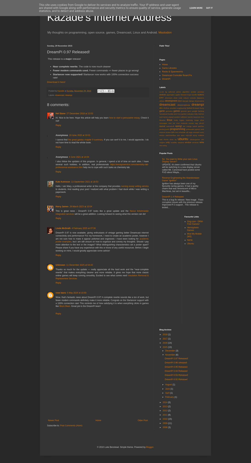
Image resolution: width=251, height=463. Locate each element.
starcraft (189, 135)
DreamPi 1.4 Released (173, 197)
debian (162, 101)
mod (178, 123)
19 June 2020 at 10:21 (79, 135)
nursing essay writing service (135, 186)
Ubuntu (190, 243)
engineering (181, 108)
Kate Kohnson (63, 182)
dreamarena (199, 101)
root (176, 132)
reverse (162, 132)
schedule (182, 132)
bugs (189, 95)
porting (162, 129)
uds (202, 139)
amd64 (193, 92)
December (170, 350)
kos (202, 117)
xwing (164, 145)
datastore (200, 98)
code (180, 98)
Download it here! (56, 82)
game (162, 111)
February (169, 397)
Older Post (143, 420)
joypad (170, 117)
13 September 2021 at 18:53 (84, 182)
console (193, 98)
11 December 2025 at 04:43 (79, 265)
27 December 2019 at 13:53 (79, 113)
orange (189, 126)
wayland (181, 142)
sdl (187, 132)
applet (177, 95)
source (162, 135)
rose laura (61, 293)
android (162, 95)
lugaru (181, 120)
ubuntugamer (195, 139)
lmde (176, 120)
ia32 (175, 114)
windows (195, 142)
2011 (165, 415)
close (175, 98)
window (188, 142)
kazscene (197, 117)
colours (186, 98)
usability (174, 142)
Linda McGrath (63, 228)
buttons (201, 95)
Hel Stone (60, 113)
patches (201, 126)
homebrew (163, 114)
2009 (165, 423)
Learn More (196, 8)
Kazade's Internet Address (109, 17)
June (167, 389)
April (167, 393)
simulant (196, 132)
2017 (165, 339)
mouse (191, 123)
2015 (165, 347)
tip (175, 139)
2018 (165, 334)
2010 (165, 419)
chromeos (168, 98)
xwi (160, 145)
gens (189, 111)
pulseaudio (190, 129)
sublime (201, 135)
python (197, 129)
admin (178, 92)
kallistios (184, 117)
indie (196, 114)
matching (189, 120)
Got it (209, 8)
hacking (201, 111)
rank (202, 129)
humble (170, 114)
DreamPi (166, 79)
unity (168, 142)
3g (166, 92)
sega (191, 132)
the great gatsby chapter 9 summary (85, 139)
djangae (185, 101)
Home (98, 420)
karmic (190, 117)
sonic (202, 132)
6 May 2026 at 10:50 (76, 293)
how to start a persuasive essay (124, 118)
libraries (162, 120)
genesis (184, 111)
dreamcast (59, 95)
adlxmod (171, 92)
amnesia (201, 92)
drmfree (166, 108)
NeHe (190, 240)
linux (169, 120)
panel (195, 126)
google (194, 111)
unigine (162, 142)
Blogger (149, 447)
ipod (161, 117)
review (168, 132)
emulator (173, 108)
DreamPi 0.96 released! (176, 362)
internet (201, 114)
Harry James (62, 206)
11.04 (161, 92)
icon (179, 114)
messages (163, 123)
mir (174, 123)
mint (169, 123)
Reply (58, 125)
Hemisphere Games (193, 228)
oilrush (201, 123)
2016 (165, 343)
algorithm (185, 92)
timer (171, 139)
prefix (167, 129)
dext (180, 101)
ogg (196, 123)
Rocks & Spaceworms (172, 71)
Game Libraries (169, 68)
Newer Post (53, 420)
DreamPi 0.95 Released (176, 367)
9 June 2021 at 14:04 (79, 157)
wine (201, 142)
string (195, 135)
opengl (178, 126)
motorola (184, 123)
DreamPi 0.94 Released (176, 371)
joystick (177, 117)
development (171, 101)
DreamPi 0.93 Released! (176, 375)
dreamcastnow (183, 105)
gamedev (169, 111)
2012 (165, 410)
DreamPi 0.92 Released (176, 379)
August (169, 384)
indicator (190, 114)
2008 (165, 427)
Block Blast (64, 306)
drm (161, 108)
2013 (165, 406)
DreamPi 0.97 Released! (176, 358)
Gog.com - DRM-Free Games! (195, 222)
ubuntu (183, 139)
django (191, 101)
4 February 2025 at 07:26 (84, 228)
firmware (196, 108)
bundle (194, 95)
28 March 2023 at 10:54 (81, 206)
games (176, 111)
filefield (189, 108)
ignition (184, 114)
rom (173, 132)
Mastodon (165, 32)
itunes (165, 117)
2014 (165, 402)
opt (184, 126)
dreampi (68, 95)
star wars (181, 135)
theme (166, 139)
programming (177, 129)
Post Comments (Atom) (71, 425)
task (161, 139)
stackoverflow (171, 135)
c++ (161, 97)
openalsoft (170, 126)
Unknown (60, 265)
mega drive (199, 120)
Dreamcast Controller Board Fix (177, 75)
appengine (171, 95)
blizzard (184, 95)
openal (162, 126)
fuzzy (202, 108)
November (170, 355)
